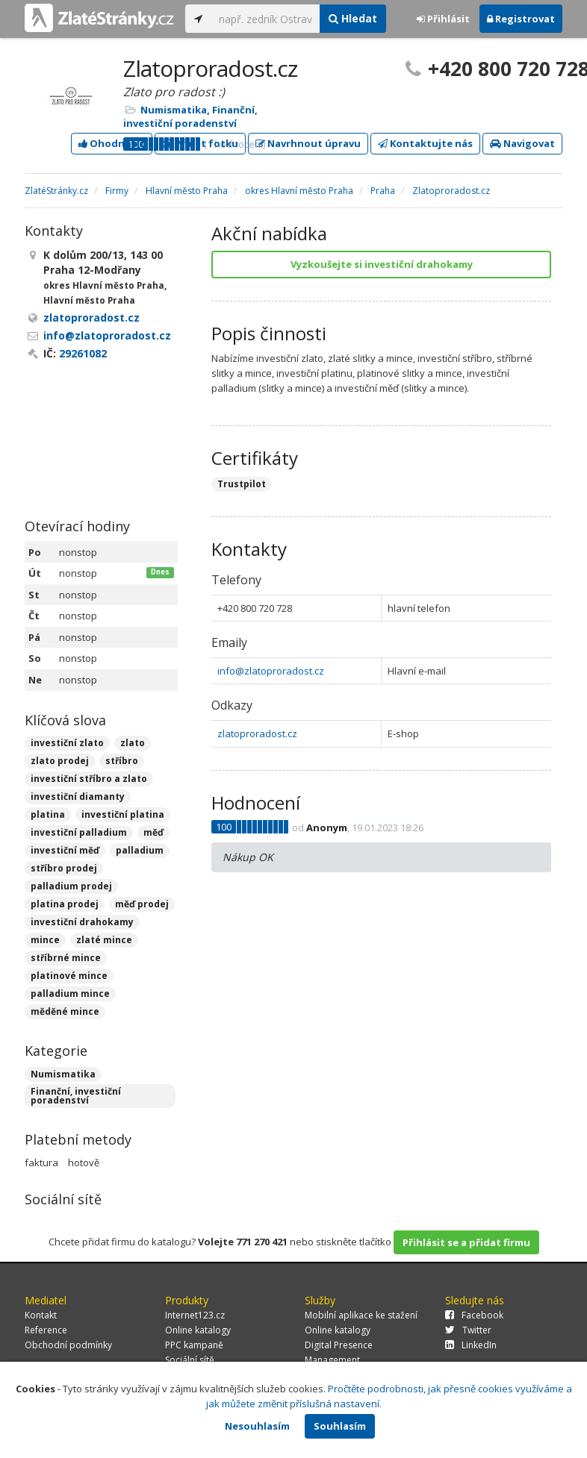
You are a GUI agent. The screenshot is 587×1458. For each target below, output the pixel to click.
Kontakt (41, 1315)
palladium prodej (71, 886)
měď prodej (142, 904)
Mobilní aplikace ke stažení (361, 1315)
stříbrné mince (66, 957)
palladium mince (70, 993)
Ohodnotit (111, 143)
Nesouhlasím (257, 1426)
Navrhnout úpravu (308, 143)
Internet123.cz (195, 1315)
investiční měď (65, 850)
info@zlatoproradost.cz (270, 671)
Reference (46, 1330)
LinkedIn (471, 1345)
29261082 (83, 353)
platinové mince (69, 975)
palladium (140, 850)
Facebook (474, 1315)
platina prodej (65, 904)
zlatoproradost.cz (257, 733)
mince (45, 939)
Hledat (353, 18)
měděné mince (65, 1011)
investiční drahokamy (82, 922)
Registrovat (521, 18)
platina (48, 814)
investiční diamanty (78, 796)
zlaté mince (104, 939)
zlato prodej (60, 760)
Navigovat (522, 143)
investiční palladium (79, 832)
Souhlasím (340, 1426)
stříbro (121, 760)
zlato (132, 742)
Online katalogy (198, 1330)
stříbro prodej (64, 868)
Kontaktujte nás (425, 143)
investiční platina (122, 814)
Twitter (468, 1330)
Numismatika (173, 109)
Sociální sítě (189, 1360)
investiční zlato (67, 742)
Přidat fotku (200, 143)
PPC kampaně (194, 1345)
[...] (265, 18)
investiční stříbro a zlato (89, 778)
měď (153, 832)
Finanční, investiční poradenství (190, 116)
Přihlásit (443, 18)
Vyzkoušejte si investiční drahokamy (382, 264)
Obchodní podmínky (68, 1345)
